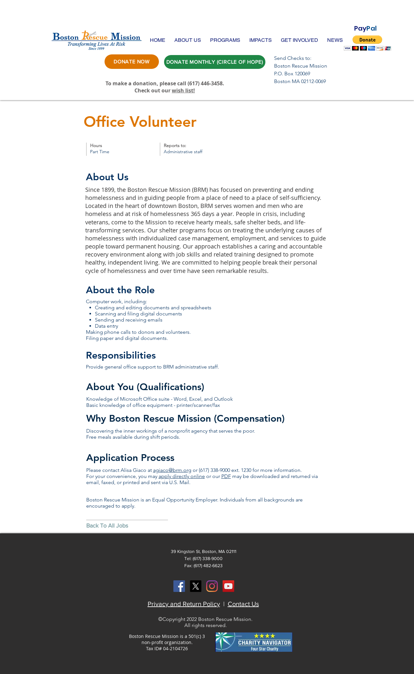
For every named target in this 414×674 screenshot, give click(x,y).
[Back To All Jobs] (109, 525)
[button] (188, 40)
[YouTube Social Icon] (228, 586)
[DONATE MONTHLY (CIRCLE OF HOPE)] (214, 62)
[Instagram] (212, 586)
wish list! (183, 90)
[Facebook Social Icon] (179, 586)
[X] (195, 586)
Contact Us (243, 603)
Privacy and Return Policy (184, 603)
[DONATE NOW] (132, 61)
